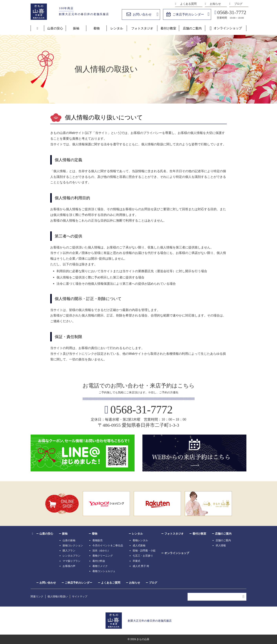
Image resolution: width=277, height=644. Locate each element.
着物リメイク (100, 566)
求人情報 (221, 545)
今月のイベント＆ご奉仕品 (107, 545)
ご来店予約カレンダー (188, 14)
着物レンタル (140, 540)
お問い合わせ (142, 14)
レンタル (116, 28)
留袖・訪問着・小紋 (144, 550)
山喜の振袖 (69, 540)
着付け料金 (98, 560)
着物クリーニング (102, 555)
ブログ (238, 3)
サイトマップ (79, 596)
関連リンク (37, 596)
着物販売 (97, 540)
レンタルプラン (71, 555)
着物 (96, 28)
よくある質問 (188, 3)
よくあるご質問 (110, 582)
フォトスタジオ (142, 28)
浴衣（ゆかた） (101, 550)
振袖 (76, 28)
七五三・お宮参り (143, 555)
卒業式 (136, 560)
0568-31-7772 (231, 12)
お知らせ (215, 3)
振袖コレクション (73, 545)
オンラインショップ (228, 28)
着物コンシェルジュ (103, 571)
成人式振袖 (139, 545)
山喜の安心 (55, 28)
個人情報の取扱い (57, 596)
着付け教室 (168, 28)
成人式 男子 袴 (141, 566)
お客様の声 (69, 566)
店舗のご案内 (192, 28)
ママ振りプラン (71, 560)
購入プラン (69, 550)
